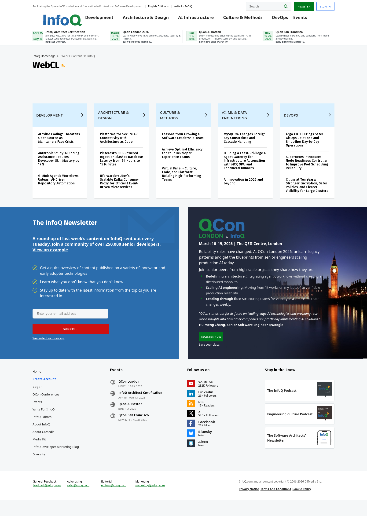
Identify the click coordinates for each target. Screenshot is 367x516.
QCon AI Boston (130, 413)
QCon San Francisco (133, 425)
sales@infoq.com (78, 499)
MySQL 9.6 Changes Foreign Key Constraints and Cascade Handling (244, 142)
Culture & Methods (236, 19)
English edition (157, 5)
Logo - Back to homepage (52, 17)
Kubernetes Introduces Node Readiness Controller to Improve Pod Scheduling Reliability (307, 166)
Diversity (39, 463)
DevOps (273, 19)
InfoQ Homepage (44, 60)
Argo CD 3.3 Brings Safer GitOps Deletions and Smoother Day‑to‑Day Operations (304, 143)
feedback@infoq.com (47, 499)
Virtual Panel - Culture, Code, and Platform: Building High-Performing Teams (181, 178)
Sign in (325, 5)
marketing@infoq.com (150, 499)
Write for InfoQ (44, 419)
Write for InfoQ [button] (183, 5)
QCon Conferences (46, 404)
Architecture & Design (139, 19)
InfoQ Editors (42, 426)
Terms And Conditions (276, 503)
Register (303, 5)
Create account (44, 388)
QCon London (128, 391)
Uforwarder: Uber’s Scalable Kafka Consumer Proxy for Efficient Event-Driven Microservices (119, 185)
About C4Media (44, 441)
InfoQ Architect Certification (140, 402)
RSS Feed (63, 70)
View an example (50, 256)
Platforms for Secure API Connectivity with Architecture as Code (119, 142)
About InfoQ (41, 434)
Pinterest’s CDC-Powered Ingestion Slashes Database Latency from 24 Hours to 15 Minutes (121, 162)
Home (37, 381)
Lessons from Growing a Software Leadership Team (183, 140)
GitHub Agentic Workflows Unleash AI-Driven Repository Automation (58, 183)
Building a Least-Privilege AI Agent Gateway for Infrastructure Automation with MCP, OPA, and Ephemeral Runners (245, 164)
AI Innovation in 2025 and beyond (243, 185)
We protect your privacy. (48, 345)
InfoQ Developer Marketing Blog (56, 456)
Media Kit (39, 448)
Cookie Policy (302, 503)
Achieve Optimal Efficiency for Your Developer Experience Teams (182, 157)
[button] (69, 336)
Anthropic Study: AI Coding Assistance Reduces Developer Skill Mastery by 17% (58, 162)
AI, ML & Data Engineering (234, 119)
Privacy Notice (249, 503)
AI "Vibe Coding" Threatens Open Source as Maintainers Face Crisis (59, 142)
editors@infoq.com (113, 499)
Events (293, 19)
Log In (38, 396)
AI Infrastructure (189, 19)
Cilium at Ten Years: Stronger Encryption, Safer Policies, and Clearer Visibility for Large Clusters (307, 189)
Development (93, 19)
